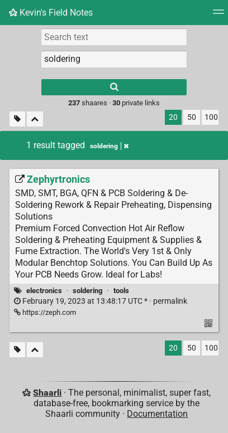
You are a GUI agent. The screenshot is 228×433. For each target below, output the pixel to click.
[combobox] (114, 59)
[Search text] (114, 36)
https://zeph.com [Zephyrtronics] (45, 312)
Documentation (157, 413)
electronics (44, 290)
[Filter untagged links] (17, 119)
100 (211, 117)
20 (173, 117)
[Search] (114, 87)
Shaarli (47, 392)
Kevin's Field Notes (51, 12)
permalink (100, 301)
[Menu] (218, 15)
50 (191, 117)
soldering (87, 290)
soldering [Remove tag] (109, 146)
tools (121, 290)
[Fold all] (35, 119)
